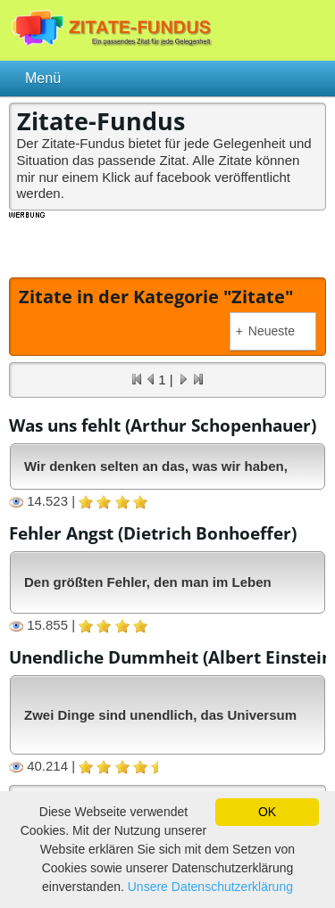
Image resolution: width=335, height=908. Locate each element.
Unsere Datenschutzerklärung (210, 886)
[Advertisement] (172, 242)
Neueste (265, 331)
